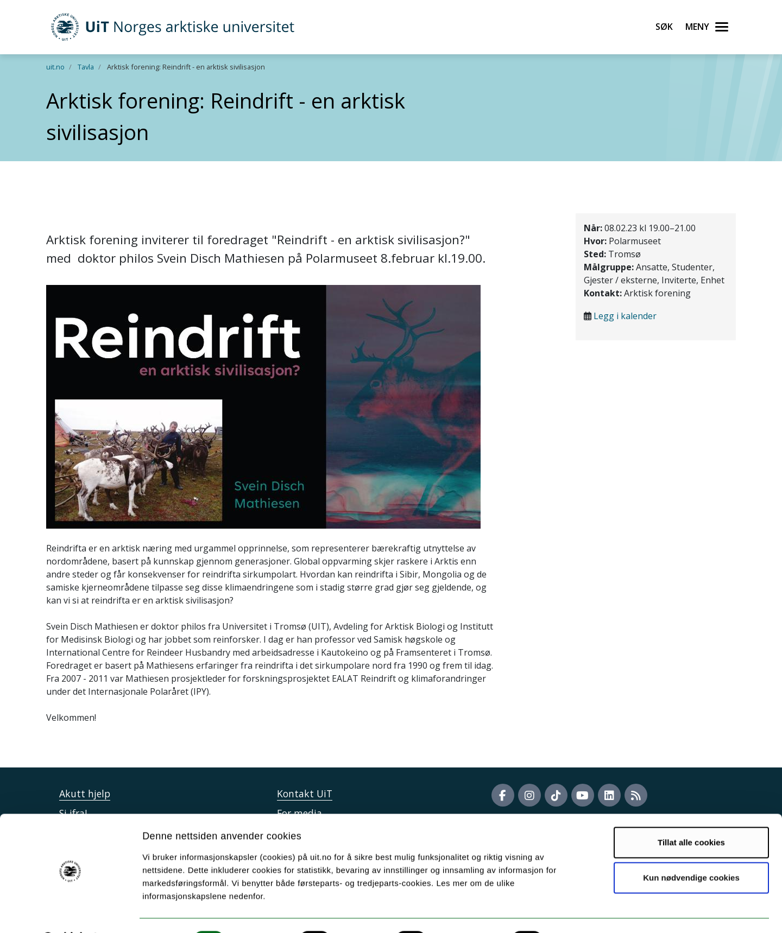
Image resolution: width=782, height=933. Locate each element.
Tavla (86, 67)
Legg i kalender (625, 316)
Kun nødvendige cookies (691, 849)
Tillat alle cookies (691, 813)
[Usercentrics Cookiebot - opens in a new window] (70, 912)
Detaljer (578, 911)
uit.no (55, 67)
